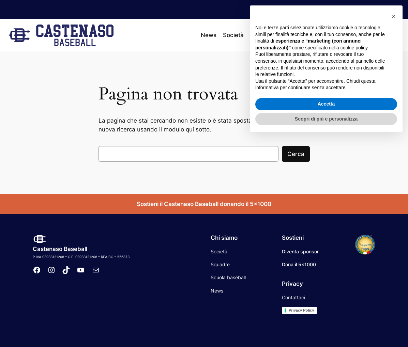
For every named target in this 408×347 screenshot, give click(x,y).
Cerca (295, 154)
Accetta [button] (326, 313)
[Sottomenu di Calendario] (319, 35)
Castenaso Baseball (60, 249)
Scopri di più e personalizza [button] (326, 328)
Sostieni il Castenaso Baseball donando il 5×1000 (204, 204)
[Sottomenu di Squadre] (277, 35)
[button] (393, 226)
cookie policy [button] (354, 257)
